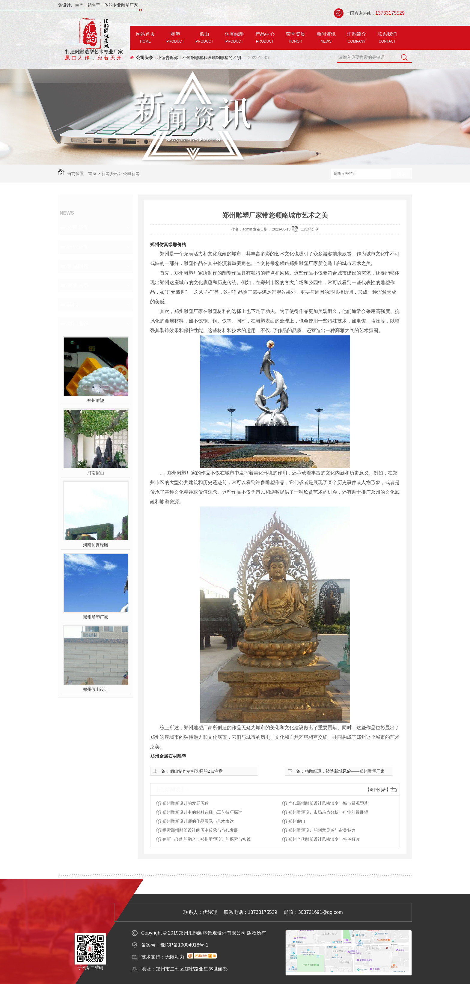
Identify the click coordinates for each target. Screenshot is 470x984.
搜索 (401, 174)
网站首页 (145, 38)
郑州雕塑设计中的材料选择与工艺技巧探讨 (202, 812)
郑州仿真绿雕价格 (168, 244)
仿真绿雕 (234, 38)
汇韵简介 (356, 38)
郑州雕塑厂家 (95, 617)
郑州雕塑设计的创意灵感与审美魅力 (321, 830)
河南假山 (95, 472)
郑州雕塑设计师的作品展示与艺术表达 (198, 821)
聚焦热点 (78, 285)
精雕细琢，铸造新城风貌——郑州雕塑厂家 (345, 771)
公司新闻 (131, 173)
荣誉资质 (295, 38)
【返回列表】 (378, 789)
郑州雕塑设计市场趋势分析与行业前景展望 (328, 812)
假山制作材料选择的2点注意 (196, 771)
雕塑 (175, 38)
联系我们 (387, 38)
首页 (92, 173)
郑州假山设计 (95, 689)
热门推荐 (78, 324)
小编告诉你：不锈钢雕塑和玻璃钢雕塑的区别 (199, 57)
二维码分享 (310, 229)
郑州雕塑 (95, 400)
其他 (72, 305)
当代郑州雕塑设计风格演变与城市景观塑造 (328, 803)
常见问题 (78, 266)
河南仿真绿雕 (95, 545)
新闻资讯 (326, 38)
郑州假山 (296, 821)
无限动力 (174, 956)
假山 (204, 38)
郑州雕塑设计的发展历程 (185, 803)
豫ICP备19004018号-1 (184, 944)
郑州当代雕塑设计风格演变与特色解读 (324, 839)
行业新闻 (78, 247)
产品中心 (265, 38)
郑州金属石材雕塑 (168, 756)
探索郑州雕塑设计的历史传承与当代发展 (200, 830)
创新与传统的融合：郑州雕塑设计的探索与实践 (206, 839)
